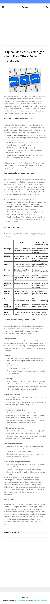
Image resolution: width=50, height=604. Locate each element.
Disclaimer (25, 597)
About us (7, 595)
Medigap (21, 180)
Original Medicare (34, 163)
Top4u (25, 7)
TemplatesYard (19, 600)
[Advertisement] (25, 28)
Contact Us (16, 595)
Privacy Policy (26, 595)
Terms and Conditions (39, 595)
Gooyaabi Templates (40, 600)
